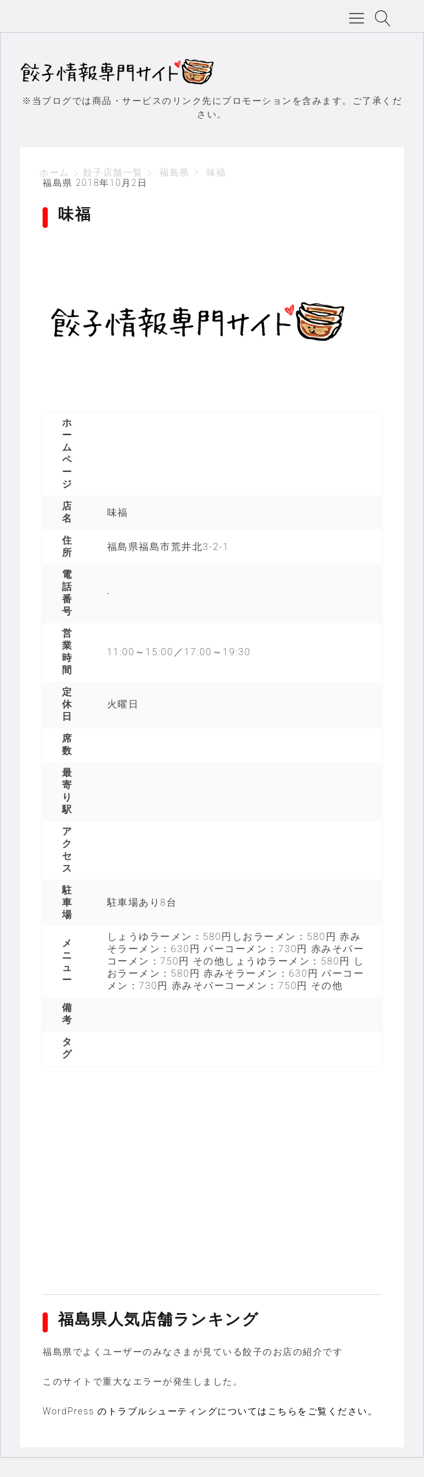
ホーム (54, 172)
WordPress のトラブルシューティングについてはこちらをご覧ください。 (210, 1411)
